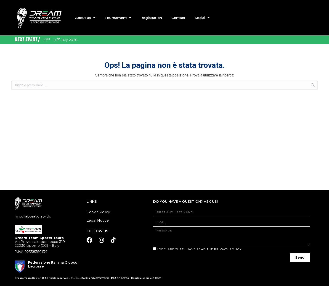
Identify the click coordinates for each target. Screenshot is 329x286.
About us (85, 18)
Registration (151, 18)
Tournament (118, 18)
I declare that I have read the (199, 249)
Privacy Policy (227, 249)
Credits (75, 278)
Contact (178, 18)
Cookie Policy (98, 212)
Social (202, 18)
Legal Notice (98, 220)
